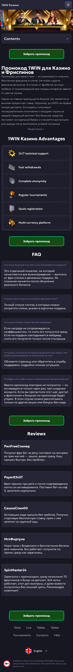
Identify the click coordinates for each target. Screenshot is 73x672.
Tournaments (22, 635)
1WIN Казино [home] (10, 4)
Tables (41, 627)
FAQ (57, 635)
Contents (42, 635)
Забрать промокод (36, 54)
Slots (17, 627)
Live (28, 627)
